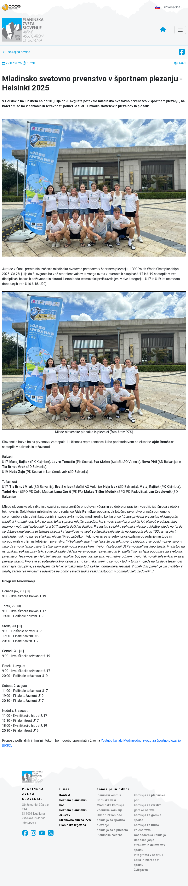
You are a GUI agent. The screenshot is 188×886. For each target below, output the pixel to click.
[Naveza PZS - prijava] (13, 7)
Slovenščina (167, 7)
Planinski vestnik (109, 795)
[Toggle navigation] (180, 30)
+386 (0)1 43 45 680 (33, 818)
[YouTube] (42, 833)
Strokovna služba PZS (75, 820)
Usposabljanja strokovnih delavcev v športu (149, 845)
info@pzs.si (29, 822)
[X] (50, 833)
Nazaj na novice (19, 52)
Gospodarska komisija (150, 835)
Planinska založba (110, 835)
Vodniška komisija (110, 810)
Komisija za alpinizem (112, 830)
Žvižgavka (141, 870)
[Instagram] (33, 833)
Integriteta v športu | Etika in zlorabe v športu (148, 860)
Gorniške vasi (106, 800)
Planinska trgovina (72, 825)
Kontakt (64, 795)
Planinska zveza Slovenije (33, 794)
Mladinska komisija (110, 805)
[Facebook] (25, 833)
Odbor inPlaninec (109, 815)
